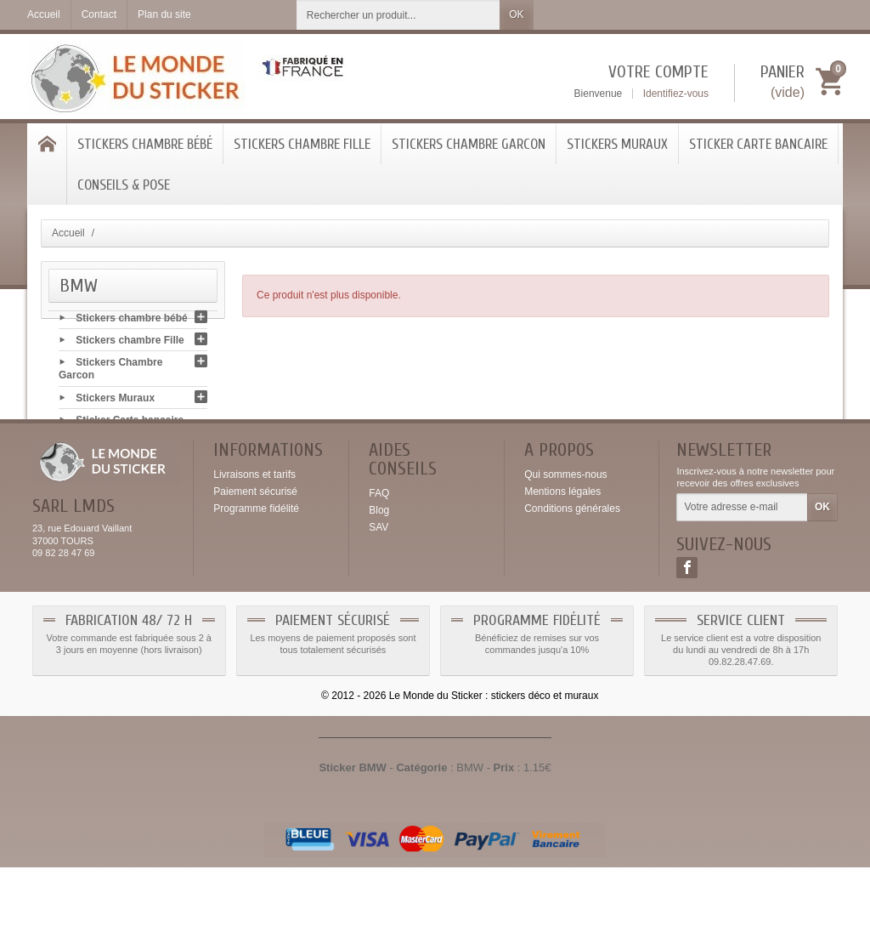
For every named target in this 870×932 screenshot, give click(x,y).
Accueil (68, 233)
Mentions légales (562, 557)
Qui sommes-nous (565, 540)
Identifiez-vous (676, 93)
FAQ (379, 559)
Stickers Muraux (617, 144)
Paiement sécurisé (255, 557)
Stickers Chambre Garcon (468, 144)
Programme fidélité (256, 574)
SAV (378, 593)
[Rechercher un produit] (398, 15)
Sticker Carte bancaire (758, 144)
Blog (379, 576)
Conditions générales (572, 574)
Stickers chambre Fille (302, 144)
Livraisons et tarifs (254, 540)
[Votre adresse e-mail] (742, 573)
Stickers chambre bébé (144, 144)
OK (516, 14)
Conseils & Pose (123, 185)
